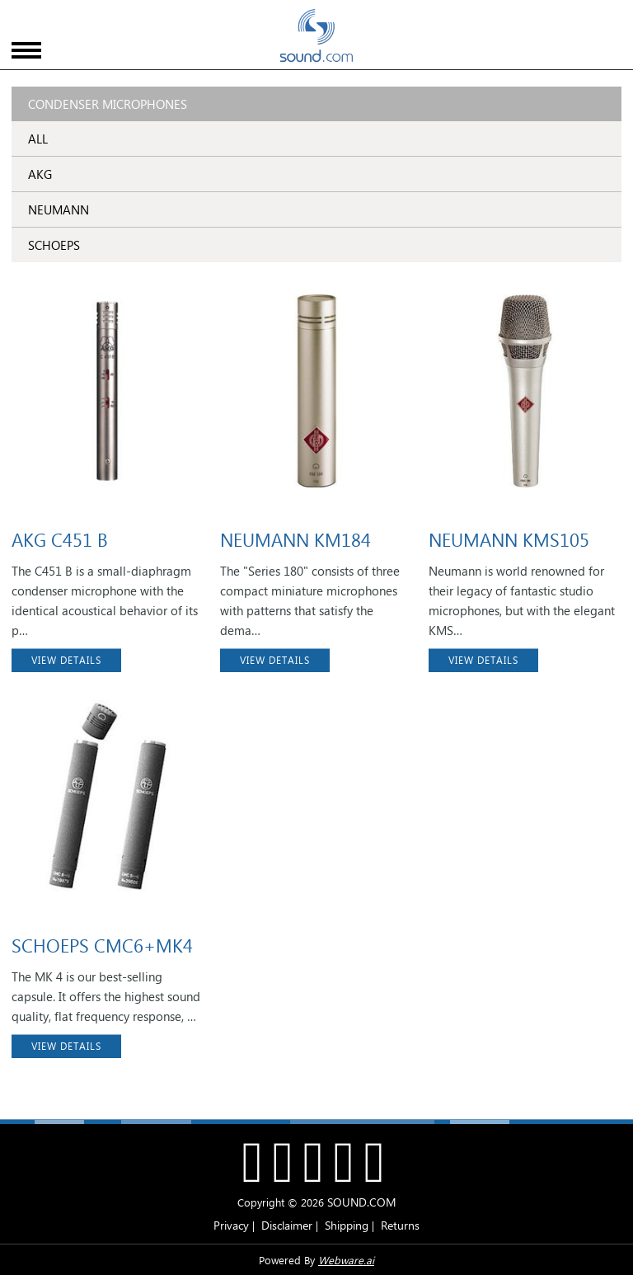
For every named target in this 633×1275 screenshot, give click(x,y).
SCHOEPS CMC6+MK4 (102, 945)
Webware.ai (346, 1260)
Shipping (346, 1225)
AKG (40, 174)
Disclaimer (286, 1225)
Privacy (231, 1225)
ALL (38, 138)
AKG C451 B (60, 539)
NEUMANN (58, 209)
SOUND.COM (361, 1202)
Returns (400, 1225)
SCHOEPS (54, 245)
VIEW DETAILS (66, 660)
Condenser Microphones (107, 104)
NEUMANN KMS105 (509, 539)
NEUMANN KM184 (295, 539)
